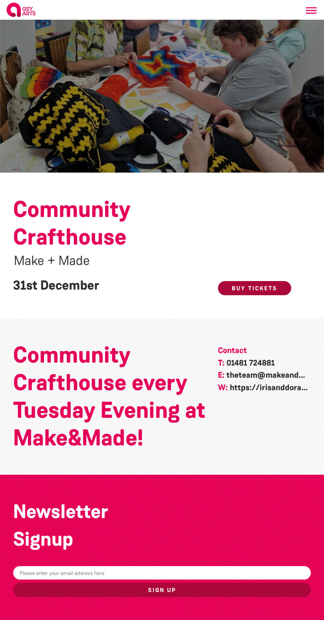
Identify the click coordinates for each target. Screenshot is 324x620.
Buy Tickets (254, 288)
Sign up (162, 590)
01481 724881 (251, 363)
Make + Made (52, 260)
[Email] (162, 573)
